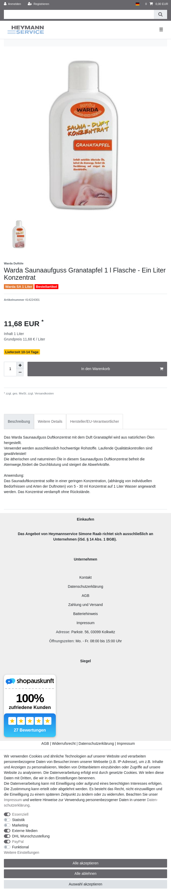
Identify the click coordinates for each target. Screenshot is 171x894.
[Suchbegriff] (79, 14)
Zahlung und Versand (85, 605)
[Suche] (160, 14)
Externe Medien (25, 831)
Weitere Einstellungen (21, 852)
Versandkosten (44, 393)
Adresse (62, 632)
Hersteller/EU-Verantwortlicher (94, 421)
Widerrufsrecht (64, 743)
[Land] (137, 4)
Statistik (18, 820)
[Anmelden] (12, 4)
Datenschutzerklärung (85, 586)
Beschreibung (19, 421)
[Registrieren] (38, 4)
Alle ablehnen (85, 873)
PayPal (18, 842)
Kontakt (85, 577)
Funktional (20, 847)
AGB (86, 595)
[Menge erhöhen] (20, 365)
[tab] (19, 421)
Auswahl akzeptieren (85, 884)
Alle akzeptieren (86, 863)
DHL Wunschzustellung (31, 836)
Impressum (85, 623)
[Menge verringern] (20, 372)
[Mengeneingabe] (10, 369)
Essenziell (20, 814)
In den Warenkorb (122, 369)
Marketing (20, 825)
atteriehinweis (87, 614)
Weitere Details (50, 421)
